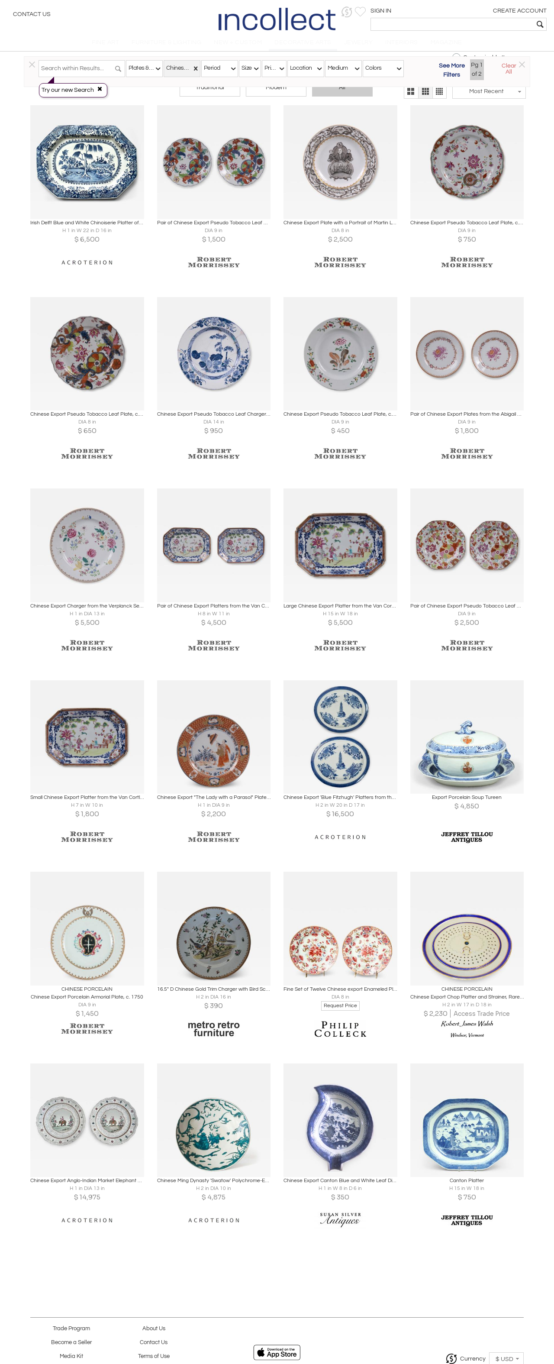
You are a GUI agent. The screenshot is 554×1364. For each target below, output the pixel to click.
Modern (276, 92)
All (342, 92)
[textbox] (485, 24)
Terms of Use (154, 1356)
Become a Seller (71, 1342)
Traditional (210, 92)
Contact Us (32, 15)
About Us (153, 1329)
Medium (338, 68)
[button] (413, 11)
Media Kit (71, 1356)
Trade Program (71, 1329)
